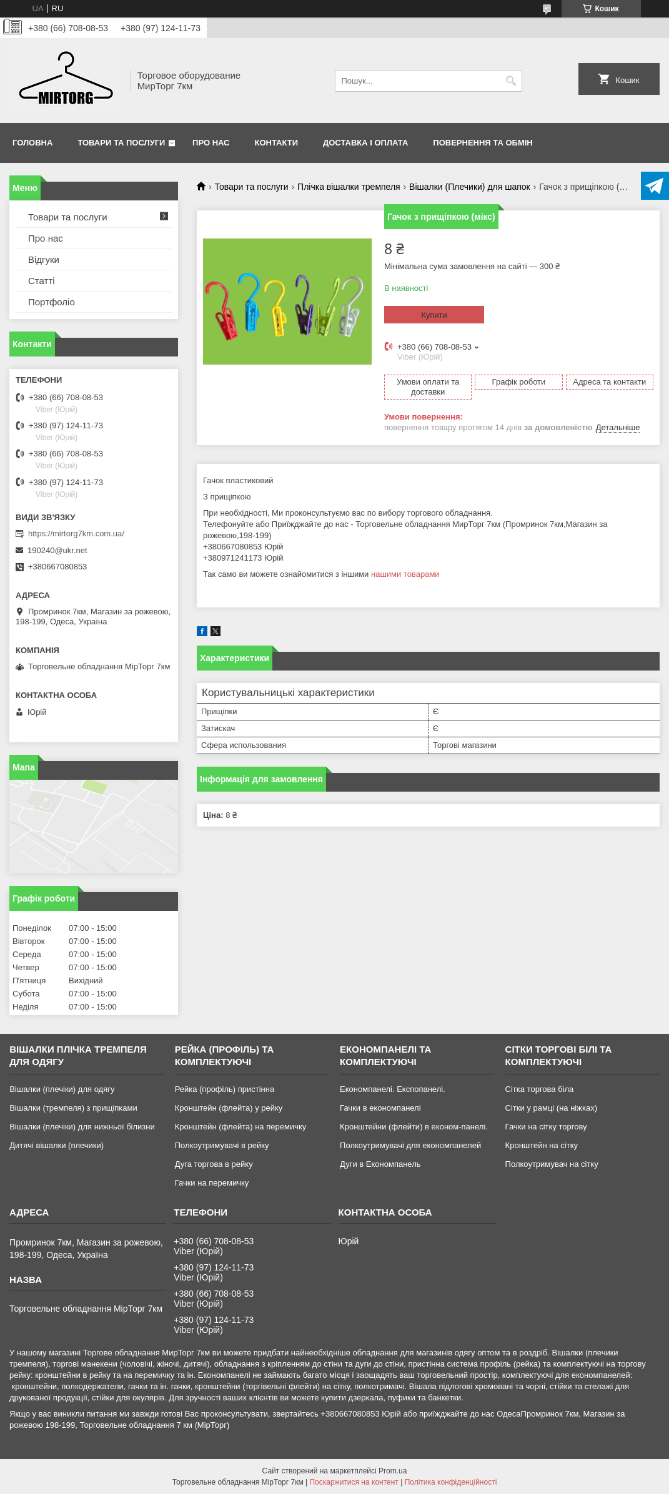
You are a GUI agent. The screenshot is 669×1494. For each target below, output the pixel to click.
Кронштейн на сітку (541, 1145)
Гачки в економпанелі (380, 1108)
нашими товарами (405, 574)
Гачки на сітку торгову (546, 1126)
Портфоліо (51, 302)
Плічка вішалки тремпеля (348, 187)
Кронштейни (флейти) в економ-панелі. (414, 1126)
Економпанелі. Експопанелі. (392, 1089)
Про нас (210, 142)
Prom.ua (393, 1471)
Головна (32, 142)
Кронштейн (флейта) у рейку (229, 1108)
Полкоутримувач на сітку (551, 1164)
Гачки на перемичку (212, 1182)
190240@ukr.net (57, 550)
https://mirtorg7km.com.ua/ (76, 533)
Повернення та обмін (482, 142)
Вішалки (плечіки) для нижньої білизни (82, 1126)
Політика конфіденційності (451, 1482)
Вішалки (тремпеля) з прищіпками (73, 1108)
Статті (41, 280)
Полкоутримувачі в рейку (222, 1145)
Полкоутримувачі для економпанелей (410, 1145)
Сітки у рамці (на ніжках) (551, 1108)
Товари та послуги (121, 142)
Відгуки (43, 259)
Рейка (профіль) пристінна (225, 1089)
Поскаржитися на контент (353, 1482)
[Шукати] (511, 81)
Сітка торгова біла (539, 1089)
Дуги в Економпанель (380, 1164)
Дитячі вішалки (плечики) (56, 1145)
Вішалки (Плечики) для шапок (469, 187)
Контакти (277, 142)
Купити (434, 315)
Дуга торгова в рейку (214, 1164)
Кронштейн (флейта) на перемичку (241, 1126)
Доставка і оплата (365, 142)
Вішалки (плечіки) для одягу (61, 1089)
